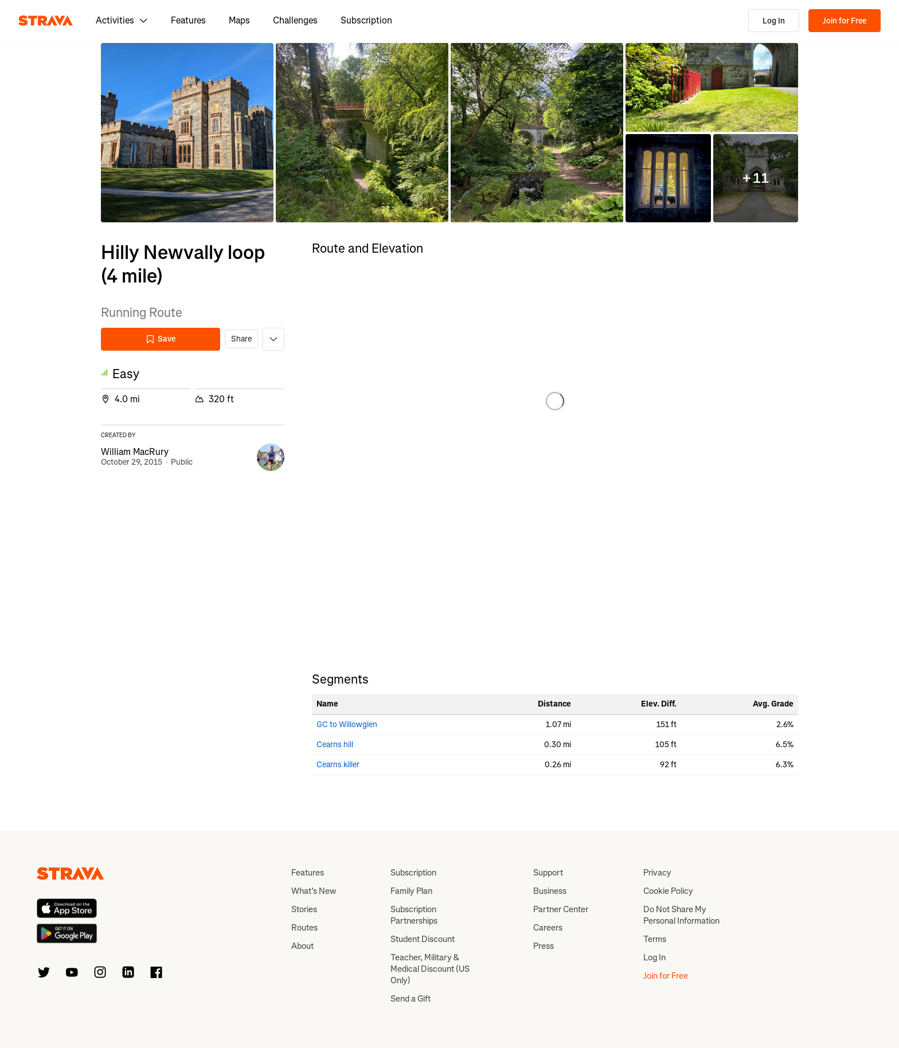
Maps (239, 20)
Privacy (657, 872)
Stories (304, 909)
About (302, 946)
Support (548, 872)
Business (549, 891)
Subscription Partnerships (413, 915)
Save (160, 338)
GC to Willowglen (346, 724)
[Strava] (45, 20)
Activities (122, 20)
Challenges (295, 20)
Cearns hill (334, 744)
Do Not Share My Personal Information (681, 915)
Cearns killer (337, 764)
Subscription (366, 20)
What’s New (313, 891)
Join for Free (844, 20)
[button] (187, 132)
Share (241, 338)
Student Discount (422, 939)
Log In (774, 20)
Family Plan (411, 891)
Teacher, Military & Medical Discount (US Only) (430, 969)
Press (543, 946)
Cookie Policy (668, 891)
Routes (304, 927)
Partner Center (560, 909)
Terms (654, 939)
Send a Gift (410, 998)
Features (188, 20)
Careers (547, 927)
